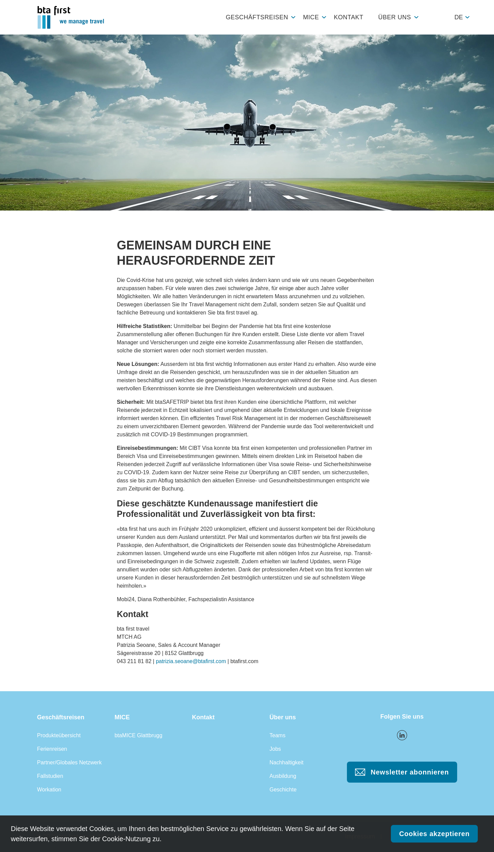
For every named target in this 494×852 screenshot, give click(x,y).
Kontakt (348, 17)
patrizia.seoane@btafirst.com (191, 661)
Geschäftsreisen (257, 17)
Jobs (275, 749)
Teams (277, 735)
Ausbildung (282, 776)
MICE (311, 17)
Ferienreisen (52, 749)
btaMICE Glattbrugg (138, 735)
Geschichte (283, 789)
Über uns (394, 17)
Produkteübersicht (59, 735)
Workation (49, 789)
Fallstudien (50, 776)
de (458, 17)
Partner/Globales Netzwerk (69, 762)
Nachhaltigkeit (286, 762)
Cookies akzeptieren (434, 833)
